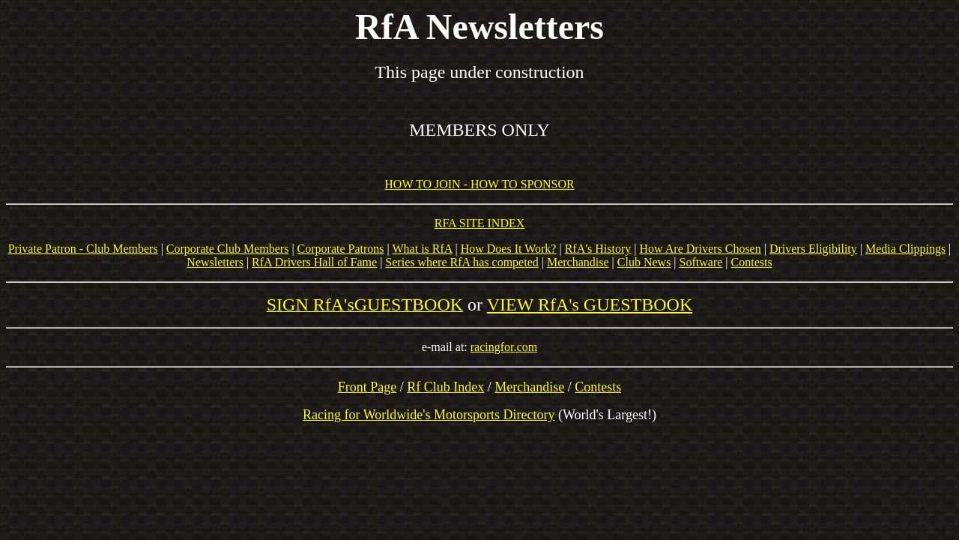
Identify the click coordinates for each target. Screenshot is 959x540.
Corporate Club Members (227, 248)
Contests (751, 262)
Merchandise (578, 262)
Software (701, 262)
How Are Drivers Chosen (700, 248)
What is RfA (423, 248)
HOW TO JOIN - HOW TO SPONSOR (479, 184)
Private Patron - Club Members (83, 248)
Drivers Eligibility (813, 248)
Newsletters (215, 262)
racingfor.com (504, 346)
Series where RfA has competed (461, 262)
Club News (644, 262)
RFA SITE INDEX (480, 223)
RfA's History (598, 248)
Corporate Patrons (340, 248)
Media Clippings (905, 248)
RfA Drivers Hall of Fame (314, 262)
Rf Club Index (445, 387)
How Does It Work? (509, 248)
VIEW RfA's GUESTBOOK (590, 304)
